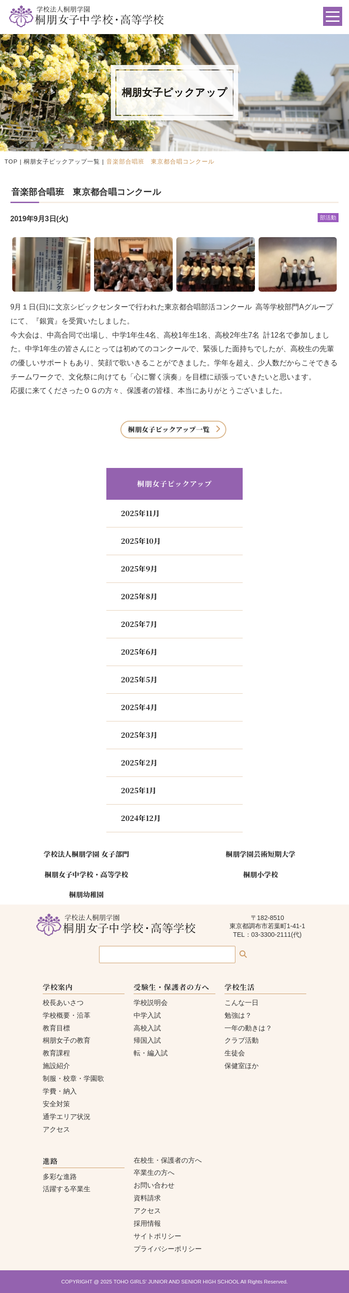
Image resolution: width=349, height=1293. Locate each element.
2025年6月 (139, 651)
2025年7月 (139, 624)
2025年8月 (139, 596)
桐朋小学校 (260, 874)
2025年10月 (141, 541)
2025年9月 (139, 568)
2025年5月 (139, 679)
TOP (11, 161)
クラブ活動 (241, 1040)
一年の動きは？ (248, 1028)
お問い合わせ (154, 1185)
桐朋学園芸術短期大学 (261, 854)
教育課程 (56, 1053)
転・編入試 (151, 1053)
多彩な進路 (60, 1176)
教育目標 (56, 1028)
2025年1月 (138, 790)
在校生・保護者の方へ (168, 1160)
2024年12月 (141, 818)
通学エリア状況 (66, 1116)
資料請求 (147, 1198)
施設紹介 (56, 1065)
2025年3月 (139, 735)
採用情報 (147, 1223)
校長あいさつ (63, 1002)
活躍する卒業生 (66, 1189)
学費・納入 (60, 1091)
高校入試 (147, 1028)
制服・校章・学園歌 (73, 1078)
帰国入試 (147, 1040)
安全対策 (56, 1104)
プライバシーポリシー (168, 1249)
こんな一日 (241, 1002)
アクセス (56, 1129)
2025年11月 (140, 513)
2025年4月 (139, 707)
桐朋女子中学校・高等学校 (86, 874)
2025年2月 (139, 762)
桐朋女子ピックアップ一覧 (62, 161)
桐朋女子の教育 (66, 1040)
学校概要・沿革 (66, 1015)
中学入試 (147, 1015)
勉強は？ (238, 1015)
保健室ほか (241, 1065)
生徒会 (234, 1053)
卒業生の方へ (154, 1172)
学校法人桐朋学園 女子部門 (86, 854)
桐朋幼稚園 (86, 894)
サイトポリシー (157, 1236)
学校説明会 (151, 1002)
